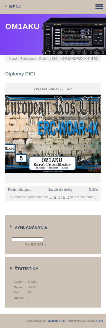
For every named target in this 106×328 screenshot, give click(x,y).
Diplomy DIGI (48, 59)
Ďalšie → (95, 190)
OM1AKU (22, 26)
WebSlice (53, 321)
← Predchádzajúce (17, 190)
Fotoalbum (28, 59)
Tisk (62, 321)
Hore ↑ (101, 321)
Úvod (13, 59)
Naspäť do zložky (60, 190)
